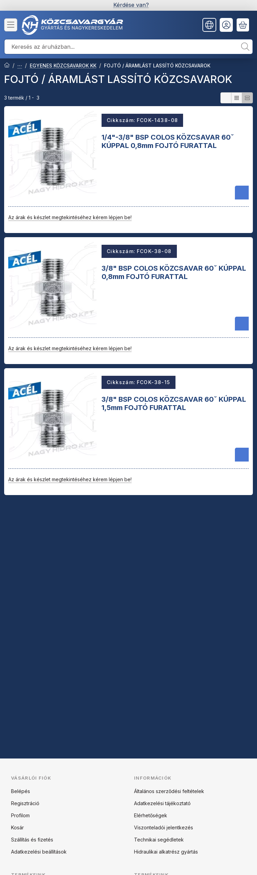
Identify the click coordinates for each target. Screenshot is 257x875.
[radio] (225, 97)
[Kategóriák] (10, 24)
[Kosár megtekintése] (242, 25)
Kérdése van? (131, 4)
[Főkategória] (7, 66)
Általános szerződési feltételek (169, 791)
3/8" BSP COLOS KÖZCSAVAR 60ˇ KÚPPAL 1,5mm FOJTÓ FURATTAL (174, 403)
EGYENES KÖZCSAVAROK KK (63, 65)
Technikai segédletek (159, 840)
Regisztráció (25, 803)
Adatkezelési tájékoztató (162, 803)
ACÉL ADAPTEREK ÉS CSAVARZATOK (19, 66)
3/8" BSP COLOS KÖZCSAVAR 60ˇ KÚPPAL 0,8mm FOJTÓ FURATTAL (174, 272)
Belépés (20, 791)
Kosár (17, 827)
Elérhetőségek (150, 815)
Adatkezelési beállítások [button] (39, 852)
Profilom (20, 815)
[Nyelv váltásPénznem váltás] (209, 25)
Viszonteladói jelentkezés (163, 827)
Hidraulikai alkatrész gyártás (166, 852)
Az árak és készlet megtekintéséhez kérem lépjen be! (70, 217)
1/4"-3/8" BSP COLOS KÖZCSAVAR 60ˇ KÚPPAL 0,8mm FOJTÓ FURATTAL (168, 141)
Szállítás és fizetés (32, 840)
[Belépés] (226, 25)
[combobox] (128, 46)
